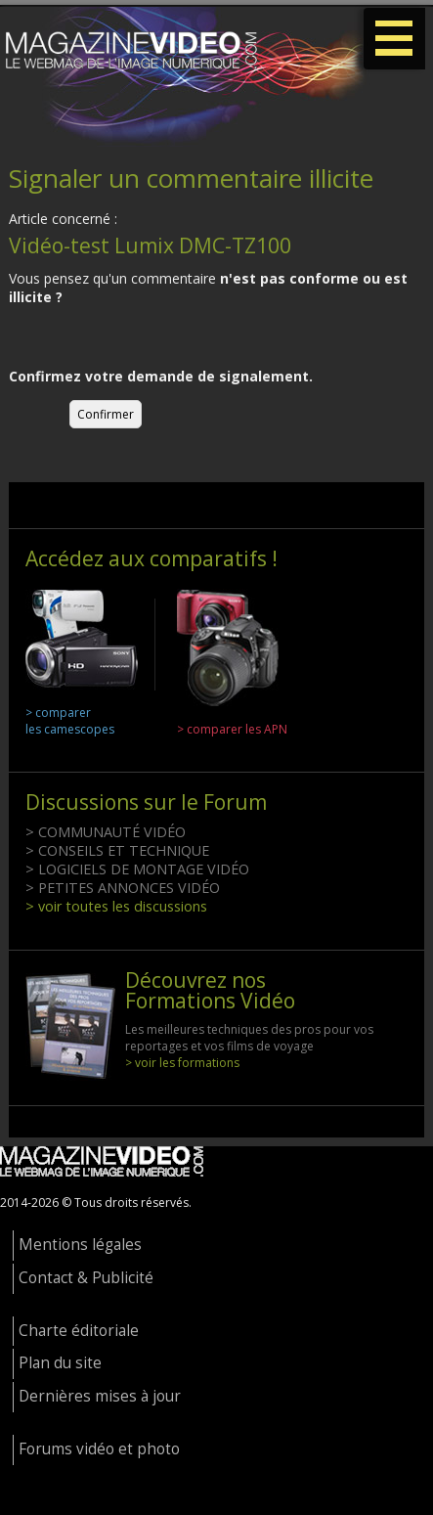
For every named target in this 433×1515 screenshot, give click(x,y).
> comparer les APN (232, 729)
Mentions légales (80, 1244)
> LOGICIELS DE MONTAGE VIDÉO (137, 869)
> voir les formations (182, 1062)
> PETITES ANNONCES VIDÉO (122, 887)
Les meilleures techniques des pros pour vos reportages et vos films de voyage (249, 1037)
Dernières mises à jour (100, 1396)
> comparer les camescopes (69, 720)
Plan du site (60, 1363)
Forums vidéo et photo (99, 1449)
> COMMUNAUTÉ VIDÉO (105, 832)
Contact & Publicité (86, 1278)
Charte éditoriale (79, 1330)
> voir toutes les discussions (116, 906)
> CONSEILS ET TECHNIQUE (117, 850)
